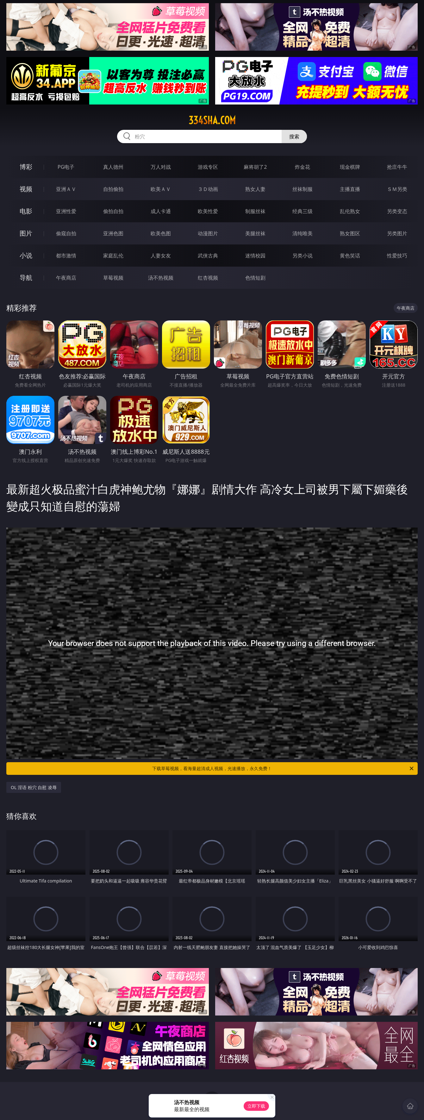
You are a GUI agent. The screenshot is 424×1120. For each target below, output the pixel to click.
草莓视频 (113, 277)
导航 (26, 277)
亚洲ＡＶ (66, 189)
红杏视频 (208, 277)
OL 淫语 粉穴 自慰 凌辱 (34, 787)
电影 (26, 211)
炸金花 (302, 166)
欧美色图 (161, 233)
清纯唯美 (302, 233)
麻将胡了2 (255, 166)
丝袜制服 (302, 189)
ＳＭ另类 (397, 189)
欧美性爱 (208, 211)
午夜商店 (66, 277)
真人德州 (113, 166)
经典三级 (302, 211)
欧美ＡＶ (161, 189)
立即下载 (256, 1106)
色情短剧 (255, 277)
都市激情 (66, 255)
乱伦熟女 (350, 211)
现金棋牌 (350, 166)
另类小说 (302, 255)
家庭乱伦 (113, 255)
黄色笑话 (350, 255)
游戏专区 (208, 166)
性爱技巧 (397, 255)
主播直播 (350, 189)
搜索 (294, 136)
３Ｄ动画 (208, 189)
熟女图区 (350, 233)
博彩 (26, 166)
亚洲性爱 (66, 211)
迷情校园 (255, 255)
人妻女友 (161, 255)
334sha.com (212, 120)
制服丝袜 (255, 211)
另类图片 (397, 233)
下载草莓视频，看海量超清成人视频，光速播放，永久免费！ (283, 768)
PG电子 (66, 166)
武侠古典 (208, 255)
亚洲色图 (113, 233)
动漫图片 (208, 233)
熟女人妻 (255, 189)
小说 (26, 255)
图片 (26, 233)
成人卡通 (161, 211)
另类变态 (397, 211)
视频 (26, 189)
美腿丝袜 (255, 233)
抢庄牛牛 (397, 166)
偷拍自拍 (113, 211)
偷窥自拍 (66, 233)
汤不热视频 (160, 277)
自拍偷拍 (113, 189)
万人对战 (161, 166)
